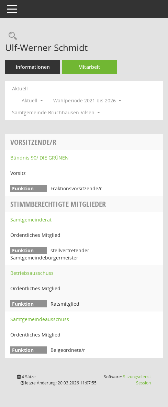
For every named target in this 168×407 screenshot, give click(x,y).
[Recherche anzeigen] (11, 36)
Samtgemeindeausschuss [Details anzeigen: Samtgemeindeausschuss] (39, 319)
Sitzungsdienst (137, 380)
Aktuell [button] (32, 100)
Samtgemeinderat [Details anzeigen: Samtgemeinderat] (31, 219)
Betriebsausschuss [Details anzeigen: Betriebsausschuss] (32, 273)
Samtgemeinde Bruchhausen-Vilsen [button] (56, 112)
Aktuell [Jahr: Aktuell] (20, 88)
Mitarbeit (89, 67)
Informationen (33, 67)
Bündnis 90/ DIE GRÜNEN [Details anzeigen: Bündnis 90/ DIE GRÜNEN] (39, 157)
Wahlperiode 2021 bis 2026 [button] (87, 100)
